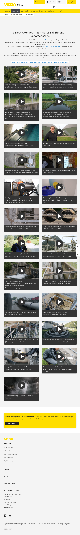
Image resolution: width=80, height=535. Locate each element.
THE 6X (59, 11)
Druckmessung (8, 457)
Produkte (7, 11)
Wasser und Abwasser (44, 40)
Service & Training (36, 11)
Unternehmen (49, 11)
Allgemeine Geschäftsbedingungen (15, 524)
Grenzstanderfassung (10, 454)
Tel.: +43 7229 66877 (10, 502)
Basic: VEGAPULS (12, 423)
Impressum (31, 524)
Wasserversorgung (61, 62)
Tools (6, 469)
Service (7, 476)
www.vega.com (8, 507)
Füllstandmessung (9, 451)
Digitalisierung (8, 461)
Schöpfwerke (47, 62)
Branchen (15, 11)
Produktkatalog (8, 447)
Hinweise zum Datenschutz (46, 524)
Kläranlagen (35, 62)
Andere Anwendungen (20, 62)
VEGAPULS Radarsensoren (51, 47)
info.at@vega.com (9, 505)
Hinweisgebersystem (63, 524)
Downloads (24, 11)
